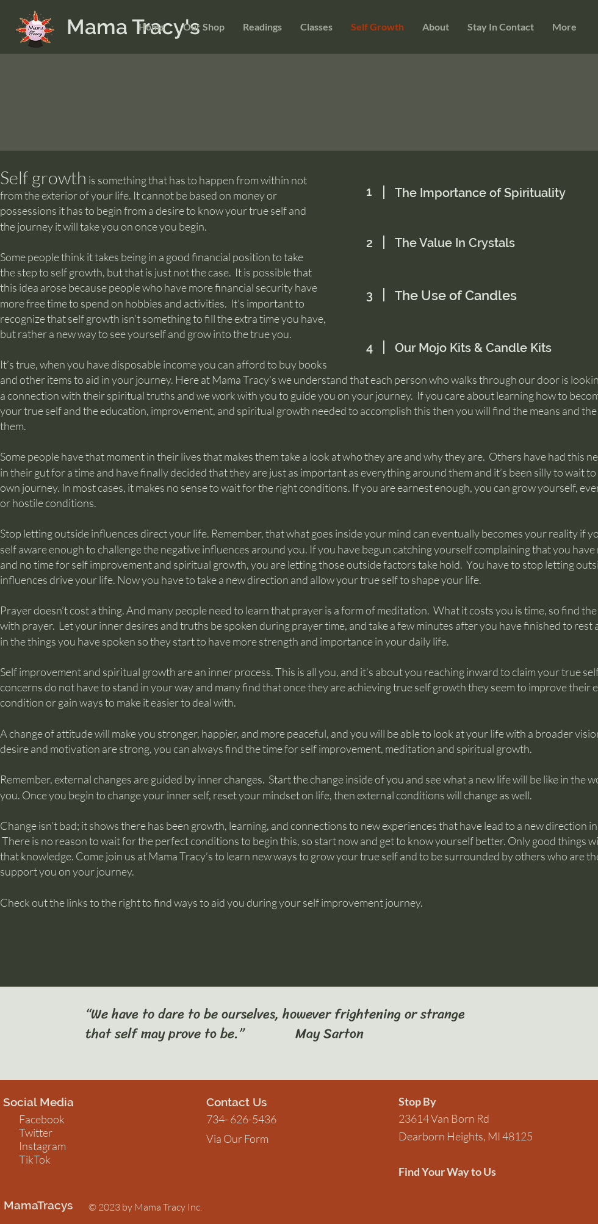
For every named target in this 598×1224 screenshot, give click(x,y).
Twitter (35, 1132)
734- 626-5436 (241, 1119)
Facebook (42, 1119)
